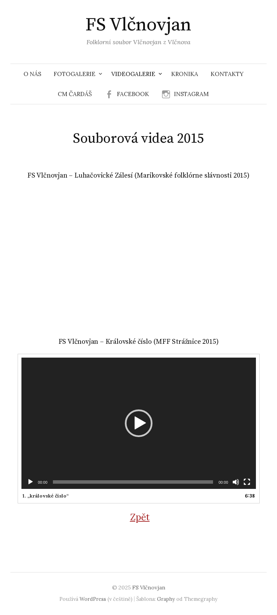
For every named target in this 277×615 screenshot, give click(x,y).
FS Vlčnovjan (138, 25)
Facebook (133, 94)
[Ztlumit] (235, 482)
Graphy (166, 599)
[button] (139, 423)
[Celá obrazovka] (246, 482)
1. (45, 496)
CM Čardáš (75, 94)
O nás (32, 74)
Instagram (191, 94)
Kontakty (227, 74)
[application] (138, 423)
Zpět (140, 517)
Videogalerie (133, 74)
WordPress (93, 599)
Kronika (184, 74)
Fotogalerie (74, 74)
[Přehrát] (30, 482)
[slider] (133, 482)
